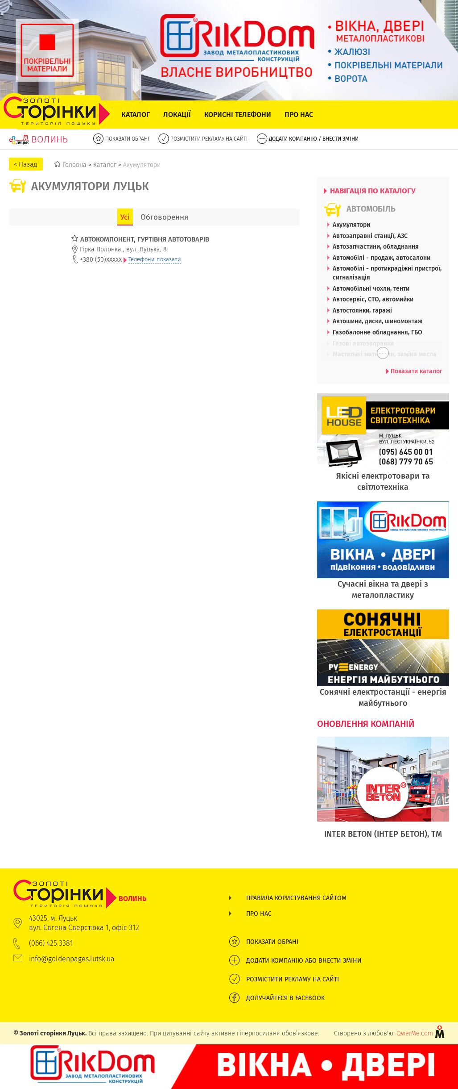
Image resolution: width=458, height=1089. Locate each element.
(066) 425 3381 (51, 943)
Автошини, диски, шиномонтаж (377, 321)
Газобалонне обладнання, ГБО (377, 332)
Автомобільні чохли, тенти (371, 288)
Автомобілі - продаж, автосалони (381, 257)
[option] (383, 792)
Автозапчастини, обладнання (376, 246)
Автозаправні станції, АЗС (370, 235)
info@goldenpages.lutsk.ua (72, 959)
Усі (125, 217)
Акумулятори (351, 224)
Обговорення (164, 217)
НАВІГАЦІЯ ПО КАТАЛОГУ (370, 190)
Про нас (299, 114)
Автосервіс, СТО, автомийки (373, 299)
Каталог (135, 114)
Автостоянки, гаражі (362, 310)
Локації (177, 114)
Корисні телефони (237, 114)
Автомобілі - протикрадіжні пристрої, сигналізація (387, 273)
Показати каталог (414, 371)
